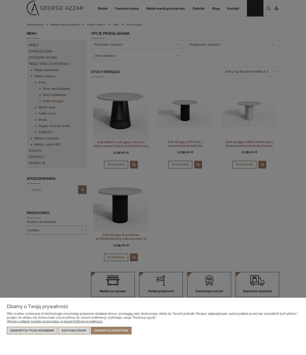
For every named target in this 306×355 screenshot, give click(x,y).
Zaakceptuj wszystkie (111, 330)
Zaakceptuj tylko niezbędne (32, 330)
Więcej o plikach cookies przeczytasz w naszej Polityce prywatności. (55, 321)
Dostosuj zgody (74, 330)
